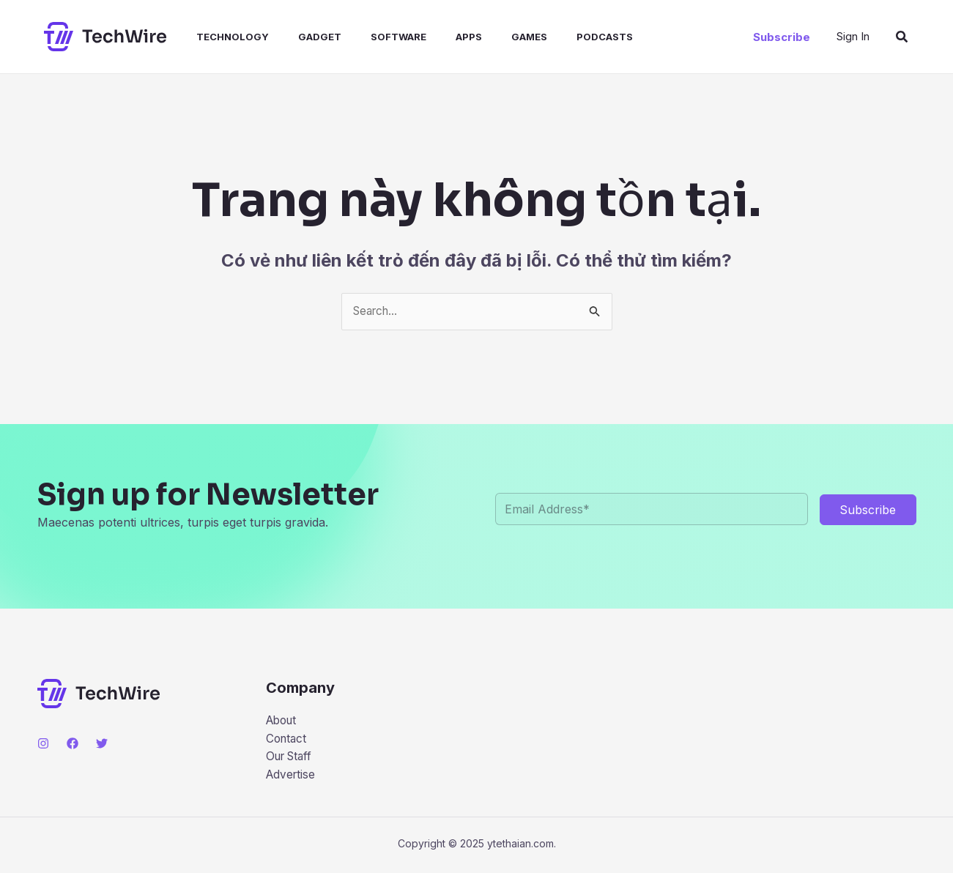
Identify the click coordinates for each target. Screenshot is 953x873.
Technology (218, 36)
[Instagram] (43, 744)
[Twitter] (102, 744)
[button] (781, 36)
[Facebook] (72, 744)
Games (491, 36)
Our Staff (291, 759)
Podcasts (561, 36)
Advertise (292, 777)
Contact (287, 740)
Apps (436, 36)
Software (372, 36)
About (283, 721)
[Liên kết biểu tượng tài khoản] (853, 36)
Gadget (299, 36)
